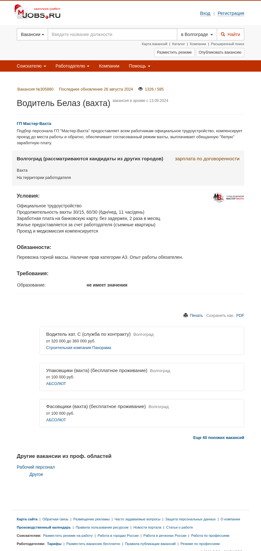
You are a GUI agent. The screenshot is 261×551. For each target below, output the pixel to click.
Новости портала (147, 527)
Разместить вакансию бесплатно (93, 544)
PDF (240, 315)
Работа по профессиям (210, 535)
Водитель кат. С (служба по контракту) (88, 334)
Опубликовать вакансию (220, 52)
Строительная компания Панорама (78, 348)
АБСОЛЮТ (56, 384)
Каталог (178, 44)
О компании (230, 519)
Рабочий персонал (36, 467)
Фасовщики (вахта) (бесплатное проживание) (96, 406)
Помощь (139, 65)
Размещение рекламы (91, 519)
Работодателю (73, 65)
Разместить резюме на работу (68, 535)
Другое (36, 474)
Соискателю (31, 65)
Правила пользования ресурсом (102, 527)
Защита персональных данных (190, 519)
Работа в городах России (118, 535)
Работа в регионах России (164, 535)
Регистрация (231, 13)
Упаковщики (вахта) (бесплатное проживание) (96, 370)
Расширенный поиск (227, 44)
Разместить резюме (174, 52)
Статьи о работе (179, 527)
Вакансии (32, 34)
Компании (198, 44)
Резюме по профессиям (200, 544)
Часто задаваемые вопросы (138, 519)
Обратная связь (55, 519)
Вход (205, 13)
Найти (230, 34)
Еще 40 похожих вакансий (218, 437)
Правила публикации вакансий (150, 544)
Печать (196, 315)
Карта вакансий (154, 44)
